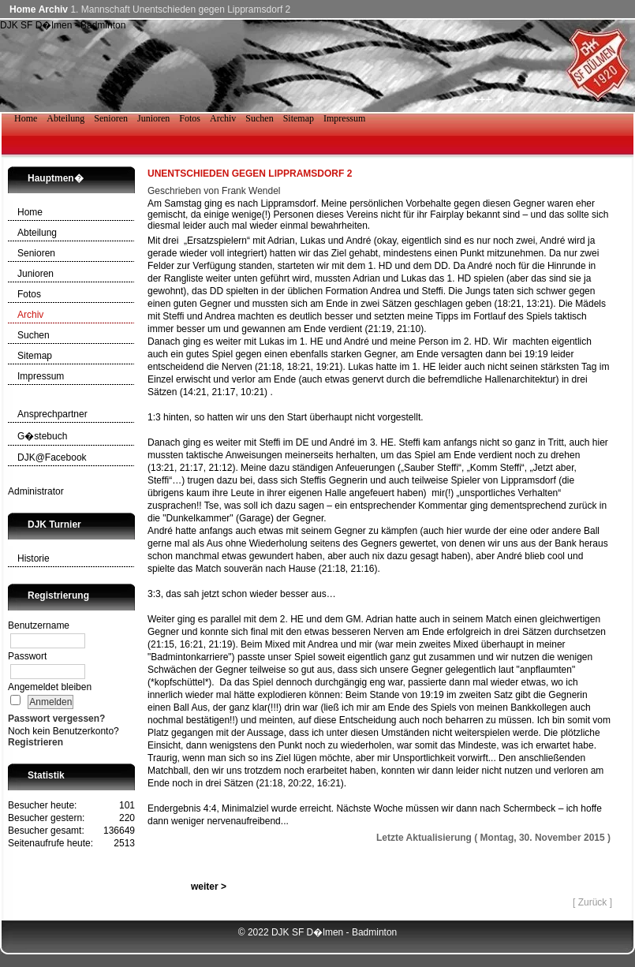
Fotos (29, 294)
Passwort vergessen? (56, 718)
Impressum (40, 376)
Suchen (33, 335)
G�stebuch (42, 436)
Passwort (27, 656)
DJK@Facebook (52, 457)
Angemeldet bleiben (50, 687)
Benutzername (38, 625)
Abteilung (37, 232)
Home (22, 9)
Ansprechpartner (52, 414)
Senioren (36, 253)
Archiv (53, 9)
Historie (33, 558)
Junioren (35, 273)
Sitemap (34, 355)
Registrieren (35, 742)
